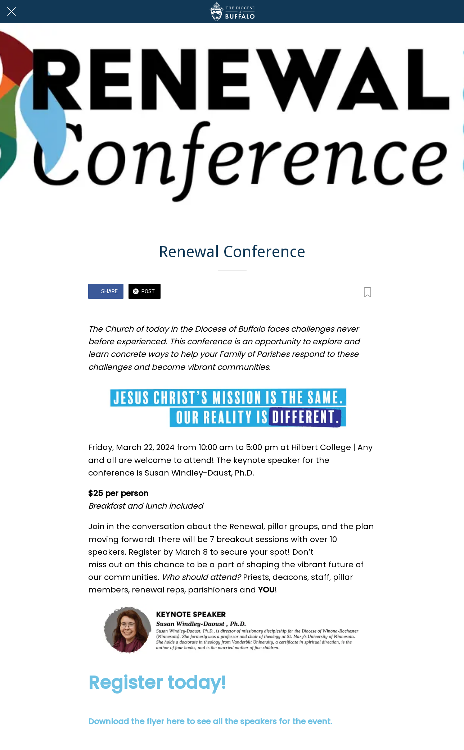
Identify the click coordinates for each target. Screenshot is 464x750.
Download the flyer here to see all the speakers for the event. (210, 721)
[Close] (11, 11)
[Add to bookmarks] (367, 292)
